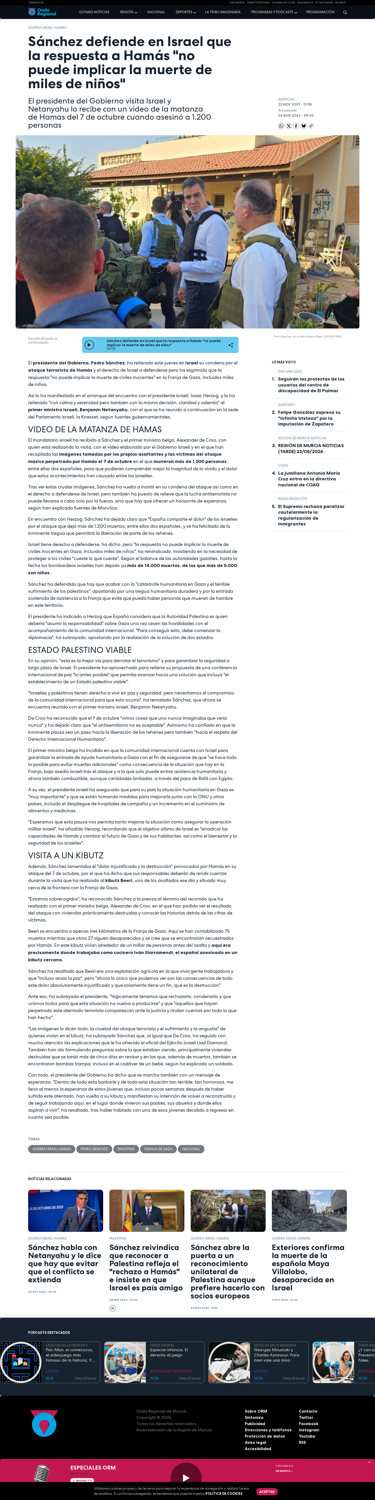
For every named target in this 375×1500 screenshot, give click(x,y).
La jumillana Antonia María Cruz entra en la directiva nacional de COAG (309, 479)
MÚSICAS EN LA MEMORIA (67, 1345)
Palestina (126, 1149)
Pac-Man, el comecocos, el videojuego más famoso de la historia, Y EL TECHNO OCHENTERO (70, 1355)
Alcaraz (340, 2)
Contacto (308, 1411)
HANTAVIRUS (237, 2)
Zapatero (286, 405)
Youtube (307, 1436)
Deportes (184, 12)
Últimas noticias (94, 12)
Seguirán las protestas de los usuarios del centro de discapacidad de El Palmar (311, 385)
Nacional (156, 12)
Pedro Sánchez (94, 1149)
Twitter (306, 1417)
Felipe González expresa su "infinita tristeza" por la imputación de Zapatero (309, 418)
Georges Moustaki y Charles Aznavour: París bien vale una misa (276, 1355)
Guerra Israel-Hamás (47, 27)
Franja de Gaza (159, 1149)
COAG (283, 465)
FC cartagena (324, 2)
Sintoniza (254, 1417)
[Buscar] (343, 12)
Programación (320, 12)
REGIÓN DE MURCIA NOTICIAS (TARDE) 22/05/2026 (311, 448)
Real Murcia (305, 2)
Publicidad (255, 1423)
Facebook (308, 1423)
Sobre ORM (256, 1411)
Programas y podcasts (272, 12)
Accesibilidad (258, 1448)
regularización (292, 499)
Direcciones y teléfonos (268, 1430)
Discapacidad (290, 371)
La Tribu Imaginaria (223, 12)
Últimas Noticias (283, 2)
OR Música (284, 1471)
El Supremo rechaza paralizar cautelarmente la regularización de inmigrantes (311, 515)
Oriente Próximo (258, 2)
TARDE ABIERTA (162, 1345)
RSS (302, 1442)
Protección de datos (265, 1436)
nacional (192, 1149)
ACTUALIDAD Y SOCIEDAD (170, 1371)
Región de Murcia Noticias (302, 438)
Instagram (309, 1430)
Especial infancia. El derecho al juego (169, 1353)
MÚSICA (52, 1371)
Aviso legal (255, 1442)
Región (126, 12)
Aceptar (267, 1492)
